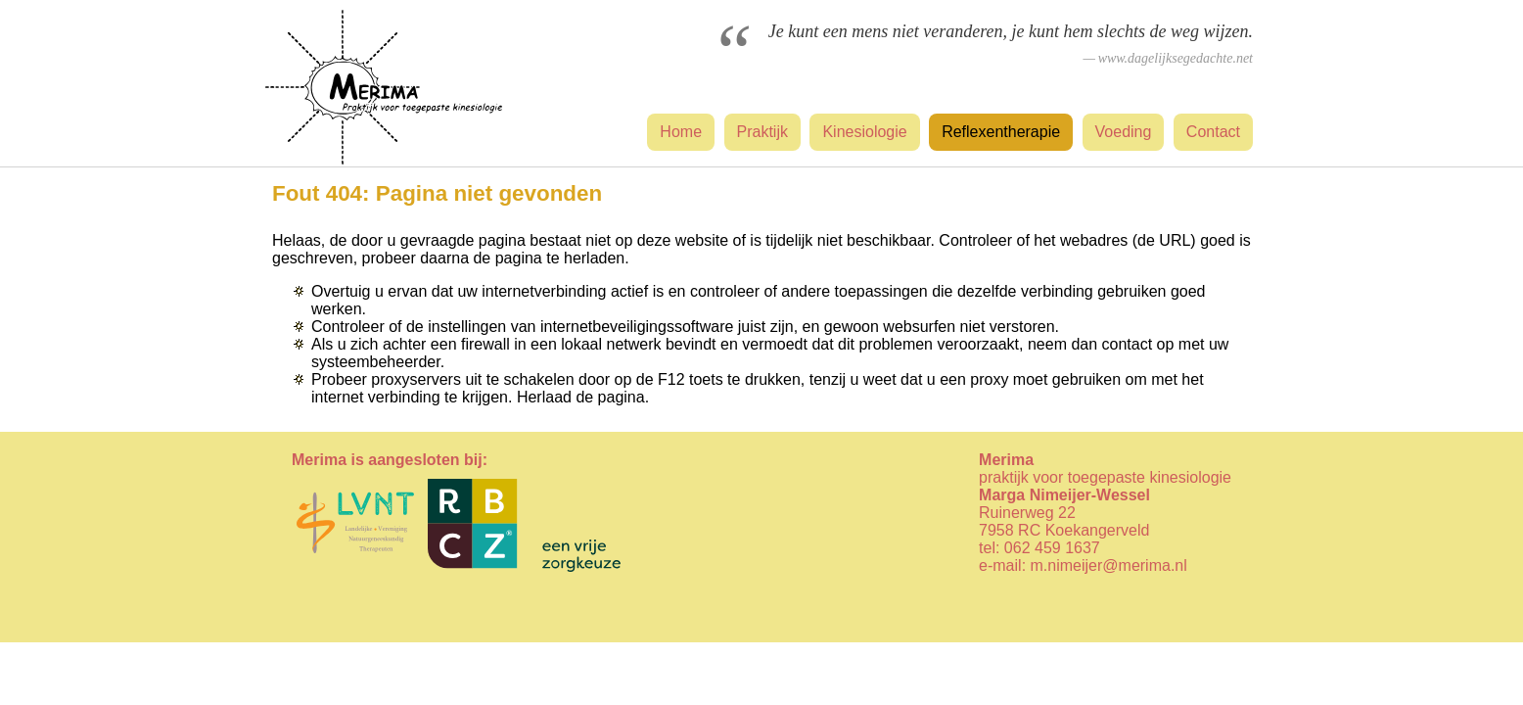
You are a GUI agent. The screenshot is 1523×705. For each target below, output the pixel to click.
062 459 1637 (1052, 548)
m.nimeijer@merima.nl (1109, 565)
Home (681, 131)
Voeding (1123, 131)
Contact (1213, 131)
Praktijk (762, 131)
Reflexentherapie (1001, 131)
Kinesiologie (864, 131)
